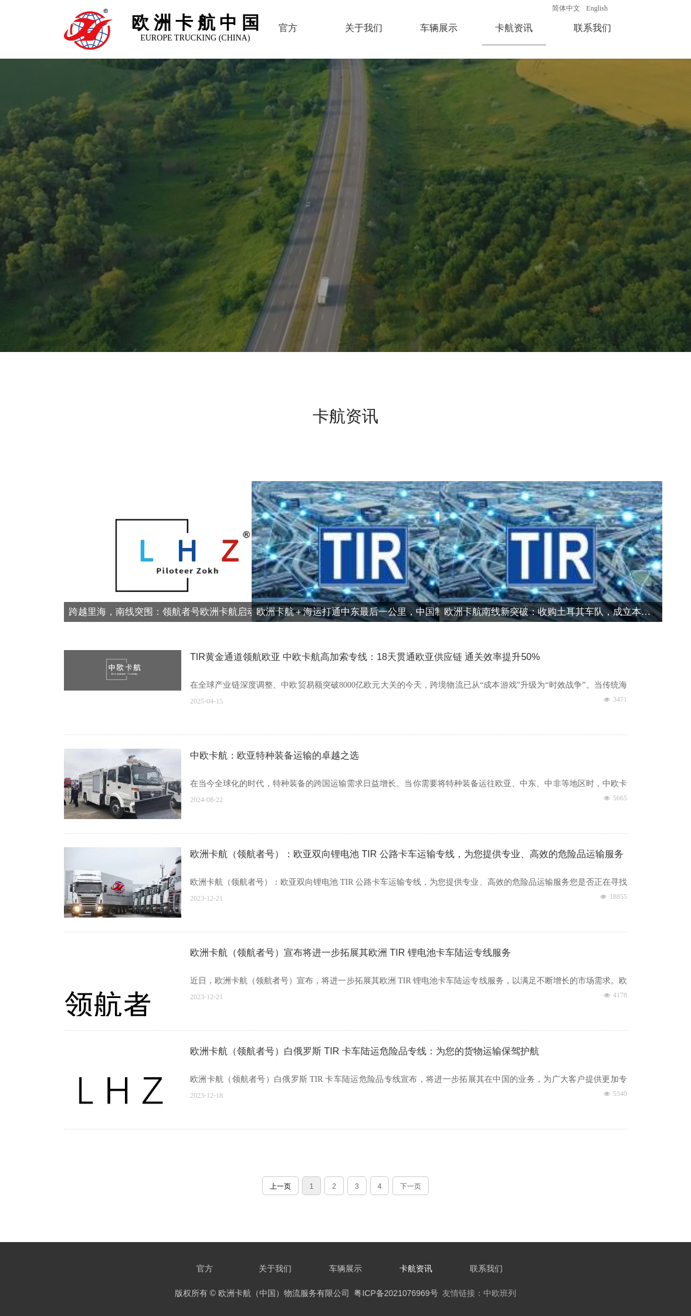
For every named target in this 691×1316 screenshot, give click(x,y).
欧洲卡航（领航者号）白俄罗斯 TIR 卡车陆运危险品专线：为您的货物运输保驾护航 (364, 1051)
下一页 (410, 1186)
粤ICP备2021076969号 (396, 1293)
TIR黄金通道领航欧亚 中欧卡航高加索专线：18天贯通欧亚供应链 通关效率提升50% (365, 657)
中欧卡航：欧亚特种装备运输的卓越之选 (274, 755)
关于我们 (363, 28)
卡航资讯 (514, 28)
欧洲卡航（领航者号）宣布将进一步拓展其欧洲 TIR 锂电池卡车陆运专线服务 (350, 953)
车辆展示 (439, 28)
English (597, 8)
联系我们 (592, 28)
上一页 (280, 1186)
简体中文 (566, 8)
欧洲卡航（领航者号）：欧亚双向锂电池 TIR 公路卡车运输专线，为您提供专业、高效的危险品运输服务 (407, 854)
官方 (288, 28)
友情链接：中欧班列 (479, 1293)
